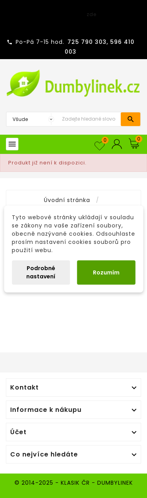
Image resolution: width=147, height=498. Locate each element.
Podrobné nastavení (40, 272)
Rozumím (106, 272)
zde (91, 14)
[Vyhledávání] (89, 119)
